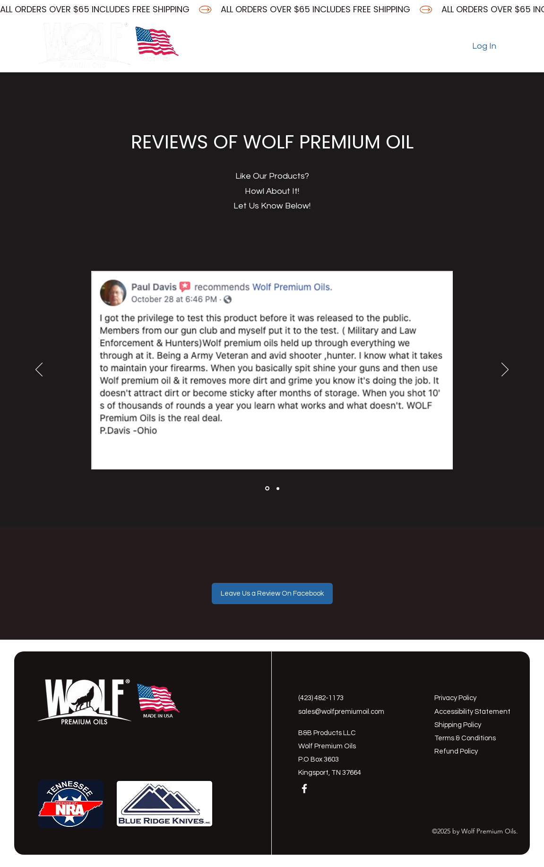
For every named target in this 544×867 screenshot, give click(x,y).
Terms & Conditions (465, 738)
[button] (504, 46)
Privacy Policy (455, 698)
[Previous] (39, 370)
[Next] (505, 370)
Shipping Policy (457, 724)
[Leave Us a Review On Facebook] (272, 593)
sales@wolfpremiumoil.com (341, 711)
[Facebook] (221, 46)
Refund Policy (456, 751)
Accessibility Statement (472, 711)
